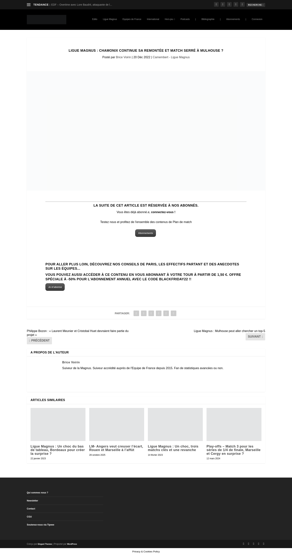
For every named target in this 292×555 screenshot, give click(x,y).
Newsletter (32, 500)
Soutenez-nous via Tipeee (40, 524)
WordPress (72, 544)
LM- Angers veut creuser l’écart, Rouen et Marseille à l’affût (116, 448)
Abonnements (233, 19)
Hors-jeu (169, 19)
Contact (31, 508)
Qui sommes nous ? (37, 492)
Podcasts (185, 19)
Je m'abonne (55, 287)
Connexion (257, 19)
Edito (94, 19)
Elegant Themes (45, 544)
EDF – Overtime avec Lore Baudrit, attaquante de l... (81, 4)
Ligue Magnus (110, 19)
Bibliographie (207, 19)
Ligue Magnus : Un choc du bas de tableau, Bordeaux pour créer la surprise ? (58, 450)
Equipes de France (132, 19)
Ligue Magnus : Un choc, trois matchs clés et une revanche (173, 448)
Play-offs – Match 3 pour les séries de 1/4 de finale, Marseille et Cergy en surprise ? (234, 450)
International (153, 19)
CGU (29, 516)
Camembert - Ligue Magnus (171, 57)
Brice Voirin (123, 57)
